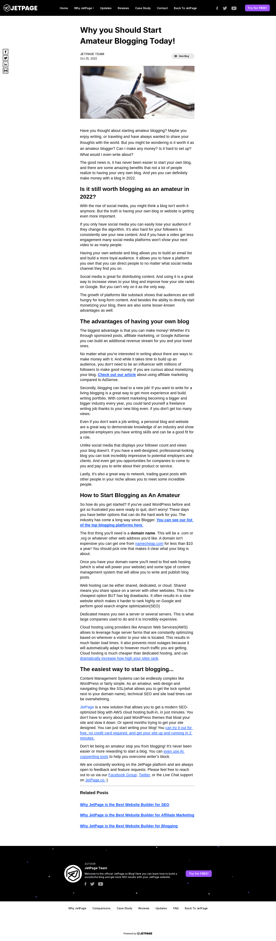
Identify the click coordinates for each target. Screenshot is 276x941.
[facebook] (219, 8)
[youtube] (235, 8)
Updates (106, 8)
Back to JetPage (185, 8)
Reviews (123, 8)
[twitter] (226, 8)
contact (162, 8)
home (64, 8)
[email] (5, 70)
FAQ (176, 908)
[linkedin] (5, 64)
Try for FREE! (257, 8)
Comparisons (101, 908)
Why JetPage (83, 8)
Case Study (143, 8)
